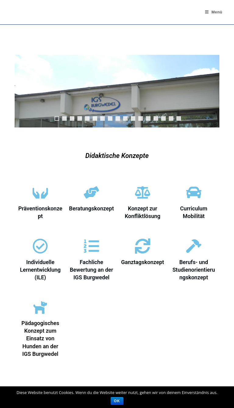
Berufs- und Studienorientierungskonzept (193, 270)
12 (140, 118)
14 (156, 118)
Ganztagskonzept (142, 262)
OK (117, 401)
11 (133, 118)
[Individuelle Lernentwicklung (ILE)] (40, 246)
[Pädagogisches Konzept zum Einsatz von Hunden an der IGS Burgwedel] (40, 307)
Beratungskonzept (91, 208)
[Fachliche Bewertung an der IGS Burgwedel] (91, 246)
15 (163, 118)
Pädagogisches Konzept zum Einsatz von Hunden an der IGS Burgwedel (40, 338)
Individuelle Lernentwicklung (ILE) (40, 270)
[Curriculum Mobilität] (193, 192)
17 (178, 118)
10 (125, 118)
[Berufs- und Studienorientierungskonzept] (193, 246)
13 (148, 118)
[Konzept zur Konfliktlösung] (142, 192)
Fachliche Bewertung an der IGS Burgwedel (91, 270)
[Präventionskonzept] (40, 192)
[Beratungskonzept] (91, 192)
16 (171, 118)
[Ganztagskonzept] (142, 246)
